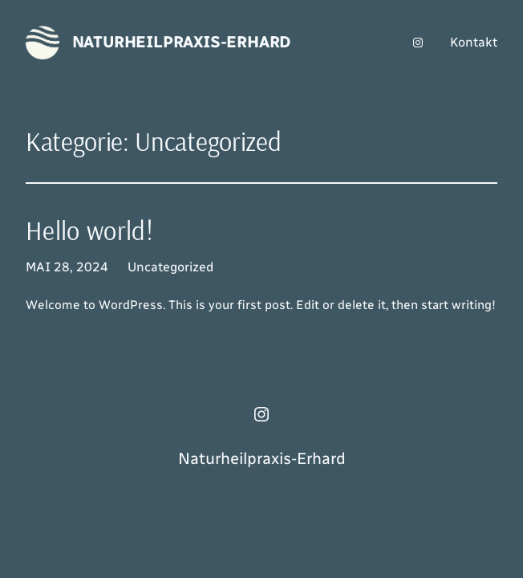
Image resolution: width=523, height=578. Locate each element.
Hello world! (89, 231)
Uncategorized (170, 267)
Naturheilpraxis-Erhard (181, 41)
